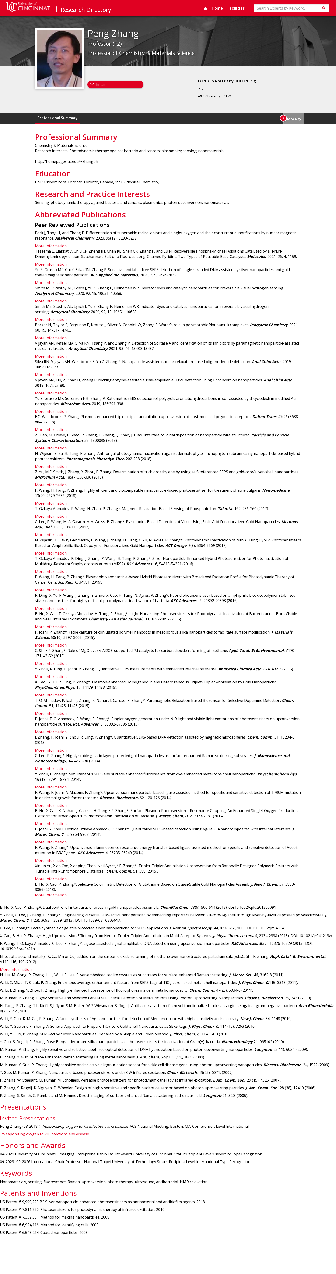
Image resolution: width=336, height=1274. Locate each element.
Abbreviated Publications (191, 117)
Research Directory (86, 10)
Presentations (232, 117)
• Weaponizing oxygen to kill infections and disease (44, 1134)
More (294, 119)
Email (100, 84)
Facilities (236, 8)
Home (217, 8)
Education (91, 117)
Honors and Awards (267, 117)
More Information (51, 245)
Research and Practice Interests (134, 117)
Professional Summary (57, 117)
